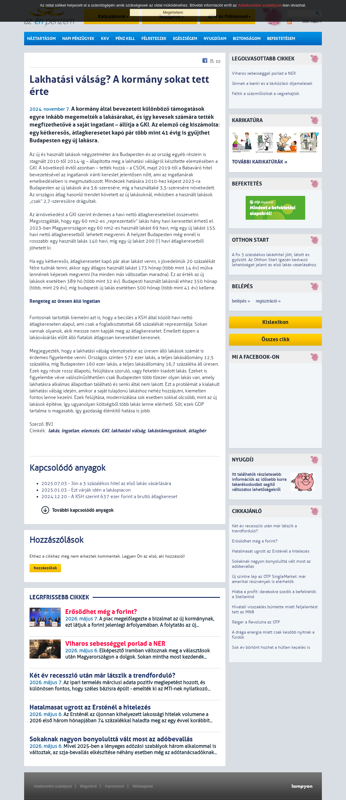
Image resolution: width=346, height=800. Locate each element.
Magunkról (88, 786)
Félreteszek (153, 38)
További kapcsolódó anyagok (83, 510)
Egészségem (185, 38)
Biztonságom (247, 38)
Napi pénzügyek (78, 38)
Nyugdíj (242, 460)
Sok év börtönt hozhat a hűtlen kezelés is (271, 647)
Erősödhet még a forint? (255, 541)
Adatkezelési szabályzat (53, 786)
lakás (53, 430)
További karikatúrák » (259, 162)
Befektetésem (281, 38)
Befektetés (247, 184)
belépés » (241, 301)
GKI (105, 430)
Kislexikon (275, 322)
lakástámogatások (166, 430)
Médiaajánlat (143, 786)
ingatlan (70, 430)
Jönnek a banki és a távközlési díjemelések (272, 83)
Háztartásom (41, 38)
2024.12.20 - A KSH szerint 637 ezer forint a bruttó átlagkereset (109, 496)
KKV (105, 38)
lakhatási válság (128, 430)
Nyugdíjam (215, 38)
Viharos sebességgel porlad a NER (264, 73)
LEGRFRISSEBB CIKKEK (59, 597)
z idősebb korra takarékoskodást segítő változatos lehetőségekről (259, 484)
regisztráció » (268, 301)
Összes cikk (275, 339)
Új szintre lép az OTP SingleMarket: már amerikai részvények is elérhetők (269, 579)
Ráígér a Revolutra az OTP (256, 622)
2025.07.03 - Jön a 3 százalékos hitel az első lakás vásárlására (106, 483)
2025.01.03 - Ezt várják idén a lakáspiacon (86, 490)
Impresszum (114, 786)
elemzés (90, 430)
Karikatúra (247, 120)
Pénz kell (125, 38)
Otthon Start (250, 240)
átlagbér (197, 430)
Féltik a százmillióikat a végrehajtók (265, 93)
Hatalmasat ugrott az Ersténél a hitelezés (270, 551)
